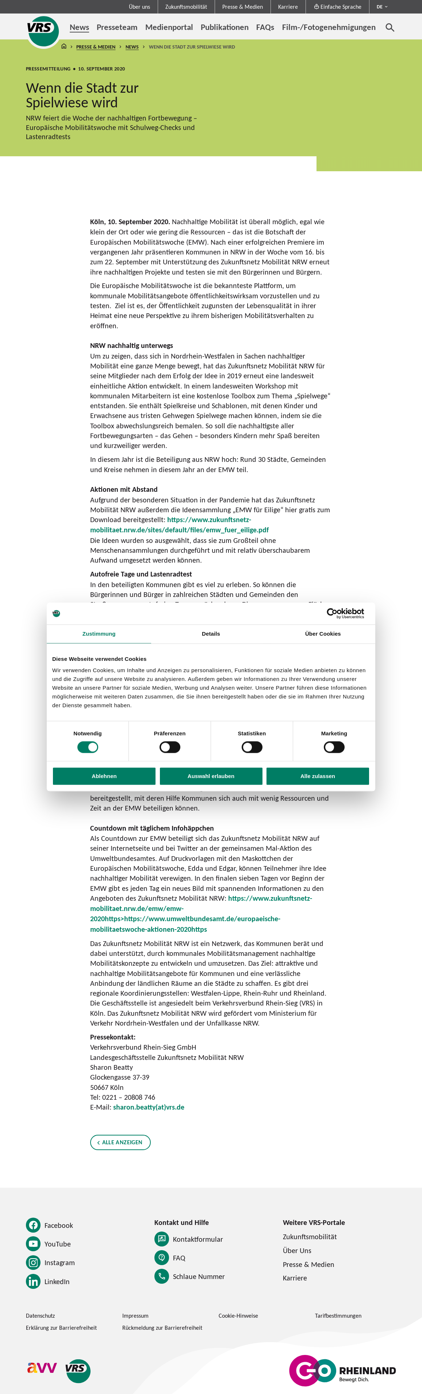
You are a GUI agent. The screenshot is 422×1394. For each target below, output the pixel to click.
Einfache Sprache (337, 7)
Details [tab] (211, 634)
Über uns (139, 7)
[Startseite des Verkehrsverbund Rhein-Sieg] (43, 31)
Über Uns (297, 1250)
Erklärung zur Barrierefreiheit (61, 1328)
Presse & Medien (242, 7)
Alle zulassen (317, 776)
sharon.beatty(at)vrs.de (148, 1107)
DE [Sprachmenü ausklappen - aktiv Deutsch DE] (380, 6)
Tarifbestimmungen (338, 1315)
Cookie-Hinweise (238, 1315)
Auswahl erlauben (211, 776)
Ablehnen (104, 776)
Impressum (135, 1315)
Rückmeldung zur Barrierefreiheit (162, 1328)
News (132, 46)
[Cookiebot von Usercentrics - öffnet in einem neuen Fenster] (338, 613)
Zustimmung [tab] (99, 634)
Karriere (288, 7)
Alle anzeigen (122, 1142)
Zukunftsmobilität (186, 7)
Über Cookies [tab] (323, 634)
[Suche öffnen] (390, 27)
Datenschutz (40, 1315)
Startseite (63, 46)
